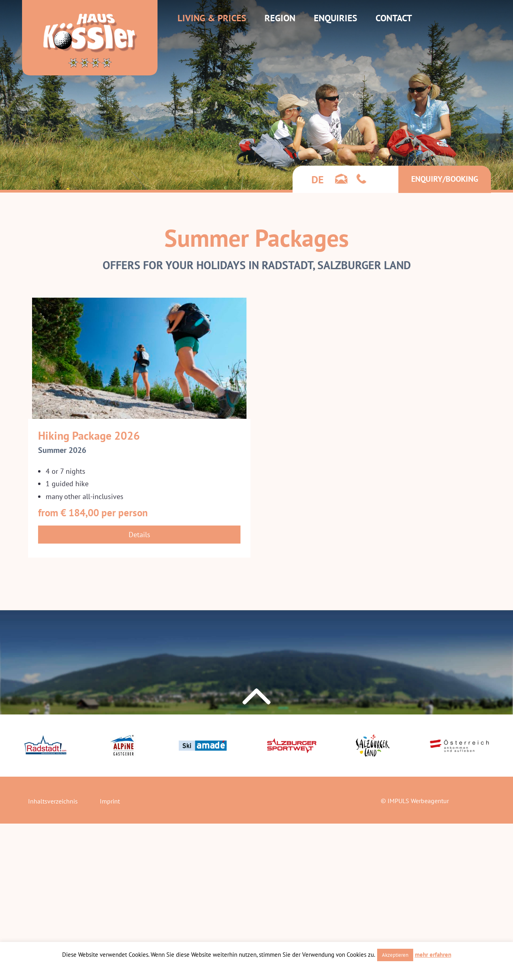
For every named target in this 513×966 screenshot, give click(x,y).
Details (139, 534)
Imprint (110, 801)
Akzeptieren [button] (395, 955)
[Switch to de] (317, 179)
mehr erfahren (433, 954)
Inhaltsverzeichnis (53, 801)
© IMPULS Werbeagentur (415, 801)
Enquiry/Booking (444, 179)
